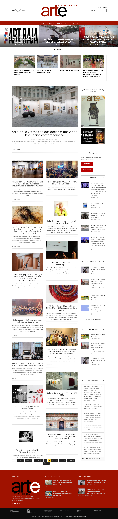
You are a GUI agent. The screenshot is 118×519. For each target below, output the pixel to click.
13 (57, 460)
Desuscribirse (87, 170)
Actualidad (50, 23)
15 (65, 460)
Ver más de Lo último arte (93, 319)
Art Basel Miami (16, 199)
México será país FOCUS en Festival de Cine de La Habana (61, 183)
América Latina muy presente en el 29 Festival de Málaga (62, 493)
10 (46, 460)
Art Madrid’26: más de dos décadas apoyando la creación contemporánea (98, 227)
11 (50, 460)
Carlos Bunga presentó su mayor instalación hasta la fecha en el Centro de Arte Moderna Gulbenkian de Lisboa (27, 278)
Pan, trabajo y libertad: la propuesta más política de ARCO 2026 (62, 483)
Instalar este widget (94, 459)
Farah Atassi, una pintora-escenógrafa (62, 264)
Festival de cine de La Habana (54, 193)
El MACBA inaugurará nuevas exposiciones (27, 408)
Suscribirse (87, 164)
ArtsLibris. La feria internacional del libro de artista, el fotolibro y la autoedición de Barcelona (61, 352)
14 (61, 460)
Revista (75, 23)
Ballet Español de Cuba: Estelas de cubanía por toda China (27, 321)
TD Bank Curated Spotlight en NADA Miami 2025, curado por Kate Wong (61, 308)
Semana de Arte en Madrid (38, 139)
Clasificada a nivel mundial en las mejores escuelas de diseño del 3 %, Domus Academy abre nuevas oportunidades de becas (92, 417)
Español (104, 7)
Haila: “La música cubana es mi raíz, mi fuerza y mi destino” (61, 222)
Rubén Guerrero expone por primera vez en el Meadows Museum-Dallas (98, 39)
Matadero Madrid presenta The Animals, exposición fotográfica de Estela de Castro (62, 437)
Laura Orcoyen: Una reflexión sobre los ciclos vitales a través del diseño (27, 364)
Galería (59, 23)
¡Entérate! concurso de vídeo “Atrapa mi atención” (27, 451)
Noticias (14, 292)
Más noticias (85, 459)
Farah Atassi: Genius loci (69, 70)
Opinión (67, 23)
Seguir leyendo (17, 149)
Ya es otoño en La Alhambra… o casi (44, 71)
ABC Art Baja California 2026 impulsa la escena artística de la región (19, 39)
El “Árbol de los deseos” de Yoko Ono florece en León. (59, 41)
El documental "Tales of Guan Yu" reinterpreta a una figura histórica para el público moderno (93, 406)
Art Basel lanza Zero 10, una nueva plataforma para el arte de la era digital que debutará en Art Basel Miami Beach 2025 (27, 230)
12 (53, 460)
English (99, 7)
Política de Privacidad (17, 501)
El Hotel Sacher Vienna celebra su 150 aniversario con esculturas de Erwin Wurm (93, 427)
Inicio (42, 23)
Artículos (93, 44)
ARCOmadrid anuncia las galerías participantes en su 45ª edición (98, 215)
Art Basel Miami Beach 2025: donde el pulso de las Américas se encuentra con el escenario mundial (27, 184)
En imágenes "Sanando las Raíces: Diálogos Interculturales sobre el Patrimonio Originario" (93, 73)
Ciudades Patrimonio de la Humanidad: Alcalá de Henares (24, 72)
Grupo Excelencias (81, 517)
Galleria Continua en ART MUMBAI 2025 (61, 394)
